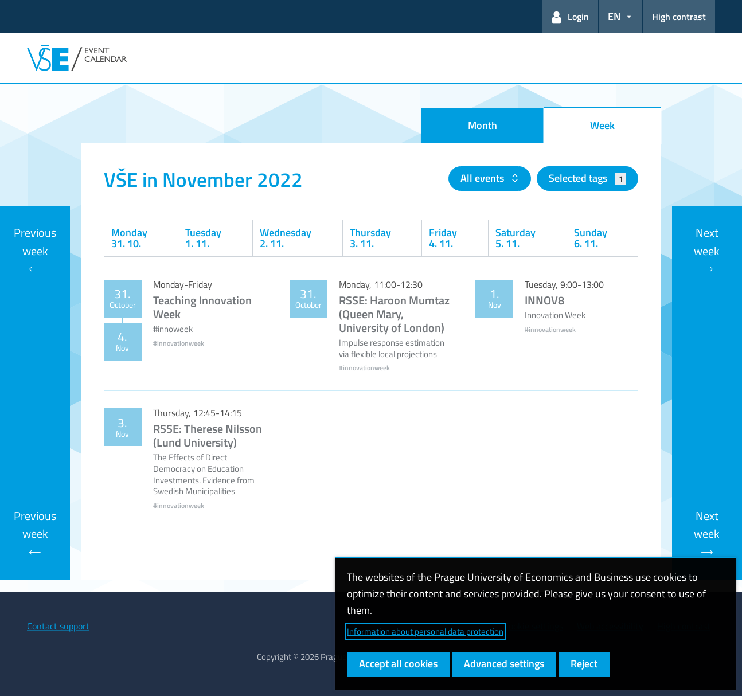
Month (482, 125)
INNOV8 (544, 300)
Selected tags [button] (587, 178)
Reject (584, 663)
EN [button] (614, 16)
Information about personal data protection (425, 631)
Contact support (58, 626)
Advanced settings (504, 663)
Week (602, 125)
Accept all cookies (398, 663)
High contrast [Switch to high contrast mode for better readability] (679, 17)
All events (483, 178)
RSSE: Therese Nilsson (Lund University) (207, 435)
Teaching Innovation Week (202, 307)
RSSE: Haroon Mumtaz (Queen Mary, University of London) (394, 314)
